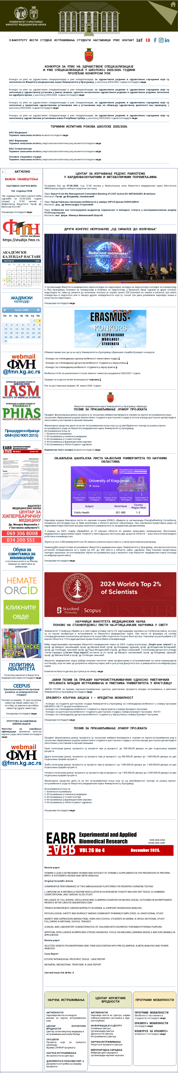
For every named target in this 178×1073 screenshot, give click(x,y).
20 (22, 333)
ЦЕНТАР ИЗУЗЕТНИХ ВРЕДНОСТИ (110, 999)
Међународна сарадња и (104, 1052)
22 (33, 333)
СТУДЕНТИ (84, 40)
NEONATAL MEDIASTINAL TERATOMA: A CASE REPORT (72, 964)
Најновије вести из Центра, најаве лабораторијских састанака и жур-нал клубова (110, 1018)
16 (39, 329)
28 (27, 337)
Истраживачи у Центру (103, 1036)
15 (33, 329)
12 (16, 329)
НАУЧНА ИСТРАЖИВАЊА (66, 1000)
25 (11, 337)
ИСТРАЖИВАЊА (64, 40)
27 (22, 337)
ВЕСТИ (33, 40)
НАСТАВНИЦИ (102, 40)
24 (5, 337)
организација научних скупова (107, 1055)
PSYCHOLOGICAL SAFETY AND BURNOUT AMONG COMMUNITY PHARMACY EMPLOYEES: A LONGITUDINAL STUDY (103, 913)
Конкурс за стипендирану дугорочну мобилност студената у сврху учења (87, 362)
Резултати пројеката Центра (106, 1044)
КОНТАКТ (128, 40)
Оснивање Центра (101, 1028)
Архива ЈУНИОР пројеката (60, 1047)
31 (5, 341)
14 (27, 329)
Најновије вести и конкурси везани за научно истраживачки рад (66, 1018)
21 (27, 333)
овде (65, 135)
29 (33, 337)
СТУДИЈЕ (46, 40)
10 (5, 329)
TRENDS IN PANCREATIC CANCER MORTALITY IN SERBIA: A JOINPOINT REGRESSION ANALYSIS (93, 908)
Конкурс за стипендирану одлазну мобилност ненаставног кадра (83, 358)
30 (39, 337)
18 (11, 333)
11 (11, 329)
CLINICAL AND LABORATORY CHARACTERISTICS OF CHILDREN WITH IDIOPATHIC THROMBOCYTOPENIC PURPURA (103, 926)
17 (5, 333)
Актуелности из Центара (60, 1055)
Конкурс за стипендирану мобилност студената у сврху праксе (81, 367)
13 (22, 329)
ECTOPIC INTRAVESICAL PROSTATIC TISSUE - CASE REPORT (74, 959)
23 (39, 333)
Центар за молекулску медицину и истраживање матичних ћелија (65, 1032)
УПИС (116, 40)
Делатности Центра (102, 1033)
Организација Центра (102, 1031)
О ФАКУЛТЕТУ (18, 40)
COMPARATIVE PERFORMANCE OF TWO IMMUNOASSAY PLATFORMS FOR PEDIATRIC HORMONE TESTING (98, 886)
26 (16, 337)
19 (16, 333)
